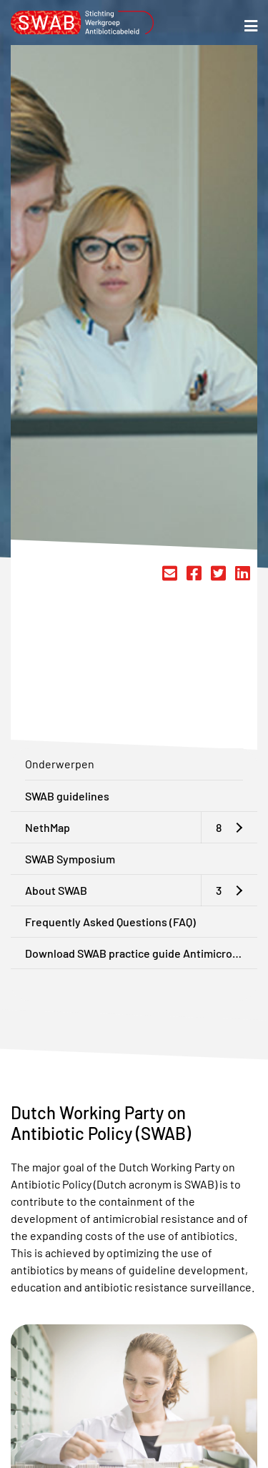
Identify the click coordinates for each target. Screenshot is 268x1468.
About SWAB (56, 890)
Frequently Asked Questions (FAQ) (110, 921)
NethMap (47, 827)
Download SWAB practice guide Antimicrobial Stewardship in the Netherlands (141, 953)
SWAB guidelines (67, 796)
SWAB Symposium (70, 859)
